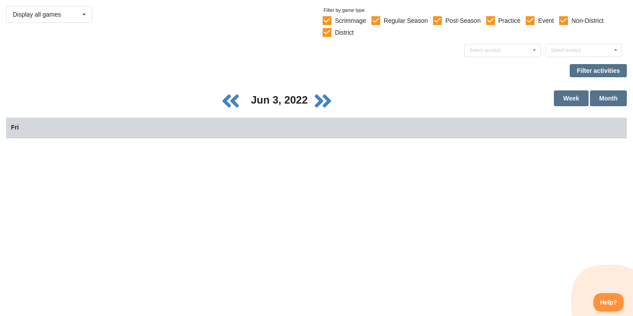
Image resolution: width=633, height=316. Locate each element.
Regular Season (406, 20)
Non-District (587, 20)
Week (571, 98)
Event (546, 20)
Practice (509, 20)
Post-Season (462, 20)
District (344, 32)
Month (608, 98)
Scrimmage (350, 20)
